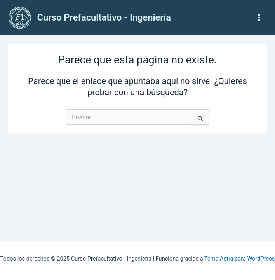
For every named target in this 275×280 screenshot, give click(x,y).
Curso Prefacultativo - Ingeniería (104, 17)
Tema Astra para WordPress (239, 258)
